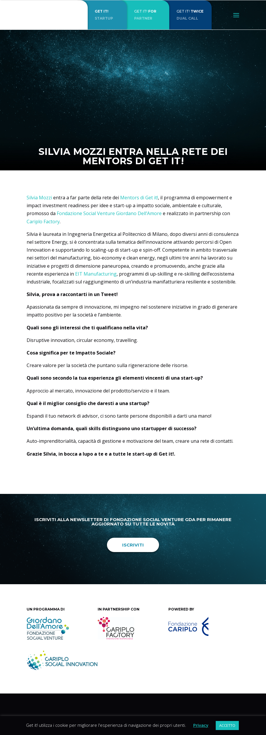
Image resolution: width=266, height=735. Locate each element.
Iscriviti (133, 545)
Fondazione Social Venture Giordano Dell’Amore (109, 213)
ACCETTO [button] (227, 725)
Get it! (130, 172)
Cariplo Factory (43, 221)
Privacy (200, 725)
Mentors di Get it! (139, 197)
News (169, 172)
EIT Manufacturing (96, 274)
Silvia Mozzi (39, 197)
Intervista (149, 172)
